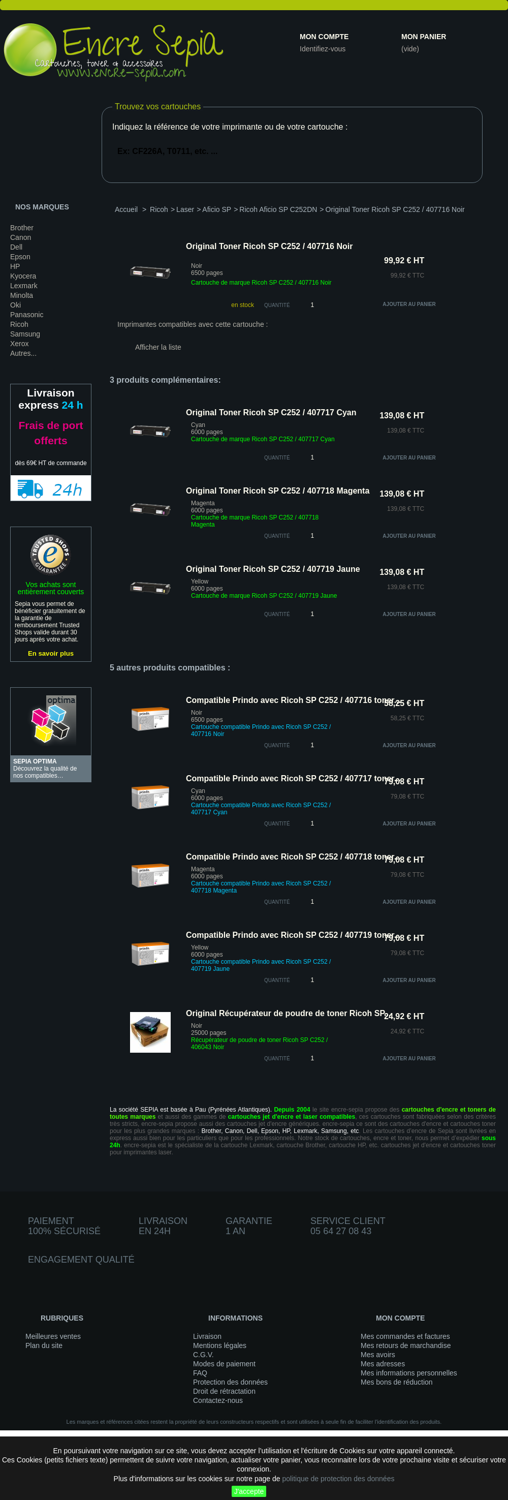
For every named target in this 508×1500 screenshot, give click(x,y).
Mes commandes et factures (405, 1336)
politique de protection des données (338, 1479)
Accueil (126, 209)
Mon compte (324, 37)
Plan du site (43, 1345)
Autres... (23, 353)
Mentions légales (219, 1345)
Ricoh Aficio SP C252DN (278, 209)
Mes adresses (383, 1363)
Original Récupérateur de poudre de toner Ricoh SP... (288, 1013)
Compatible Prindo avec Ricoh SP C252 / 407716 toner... (293, 700)
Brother (22, 228)
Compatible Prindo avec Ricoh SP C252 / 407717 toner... (293, 778)
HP (15, 266)
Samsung (25, 334)
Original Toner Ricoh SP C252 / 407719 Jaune (273, 569)
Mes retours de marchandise (406, 1345)
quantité (277, 458)
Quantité (277, 305)
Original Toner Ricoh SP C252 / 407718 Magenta (277, 490)
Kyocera (23, 276)
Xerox (19, 344)
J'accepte (249, 1491)
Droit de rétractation (224, 1391)
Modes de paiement (224, 1364)
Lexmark (24, 286)
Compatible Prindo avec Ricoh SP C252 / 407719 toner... (293, 935)
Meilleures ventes (53, 1336)
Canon (20, 237)
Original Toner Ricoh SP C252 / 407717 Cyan (271, 412)
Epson (20, 257)
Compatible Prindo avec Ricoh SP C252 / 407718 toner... (293, 856)
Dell (16, 247)
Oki (15, 305)
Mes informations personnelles (409, 1372)
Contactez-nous (218, 1400)
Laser (185, 209)
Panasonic (26, 315)
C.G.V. (203, 1355)
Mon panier (423, 37)
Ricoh (19, 324)
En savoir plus (51, 653)
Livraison (207, 1336)
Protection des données (230, 1382)
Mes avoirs (378, 1354)
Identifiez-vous (322, 49)
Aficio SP (216, 209)
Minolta (21, 295)
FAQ (200, 1373)
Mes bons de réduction (397, 1382)
